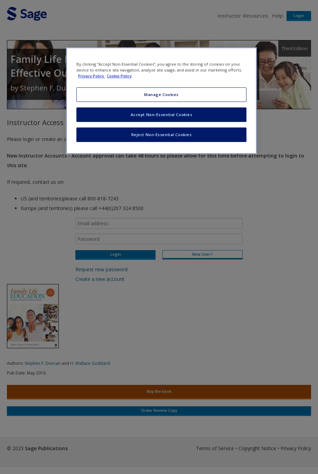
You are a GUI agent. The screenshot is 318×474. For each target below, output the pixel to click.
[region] (161, 100)
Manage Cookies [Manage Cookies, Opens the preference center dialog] (161, 94)
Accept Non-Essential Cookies (162, 114)
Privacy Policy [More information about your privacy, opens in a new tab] (91, 75)
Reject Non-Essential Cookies (161, 134)
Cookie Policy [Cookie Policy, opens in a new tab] (119, 75)
